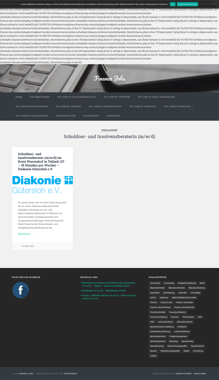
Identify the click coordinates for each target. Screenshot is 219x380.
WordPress (70, 373)
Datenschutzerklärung (187, 4)
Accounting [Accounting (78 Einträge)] (169, 283)
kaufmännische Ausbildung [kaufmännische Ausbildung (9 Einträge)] (162, 327)
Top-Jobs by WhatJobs (177, 106)
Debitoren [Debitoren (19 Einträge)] (164, 298)
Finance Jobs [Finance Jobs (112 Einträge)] (166, 302)
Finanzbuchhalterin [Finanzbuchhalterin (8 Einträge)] (177, 312)
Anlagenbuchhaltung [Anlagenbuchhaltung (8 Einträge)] (187, 283)
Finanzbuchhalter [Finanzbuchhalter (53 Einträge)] (157, 312)
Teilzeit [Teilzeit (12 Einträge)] (186, 351)
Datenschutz (91, 116)
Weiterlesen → (25, 233)
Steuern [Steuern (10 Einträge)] (153, 351)
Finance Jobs (109, 78)
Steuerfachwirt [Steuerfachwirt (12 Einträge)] (197, 346)
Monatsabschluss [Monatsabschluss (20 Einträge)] (158, 336)
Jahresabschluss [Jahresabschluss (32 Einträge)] (165, 322)
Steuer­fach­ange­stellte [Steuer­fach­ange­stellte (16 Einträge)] (170, 351)
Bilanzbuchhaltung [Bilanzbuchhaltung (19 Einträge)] (197, 288)
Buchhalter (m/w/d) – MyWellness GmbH (104, 290)
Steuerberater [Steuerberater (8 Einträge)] (187, 341)
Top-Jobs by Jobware (68, 106)
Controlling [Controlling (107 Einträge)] (195, 293)
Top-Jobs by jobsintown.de (105, 106)
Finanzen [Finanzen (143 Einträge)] (175, 317)
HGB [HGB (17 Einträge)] (200, 317)
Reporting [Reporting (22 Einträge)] (173, 341)
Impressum (113, 116)
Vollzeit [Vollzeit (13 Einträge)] (153, 356)
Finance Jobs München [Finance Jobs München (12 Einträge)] (184, 307)
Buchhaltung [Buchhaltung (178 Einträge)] (169, 293)
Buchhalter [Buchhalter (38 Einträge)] (155, 293)
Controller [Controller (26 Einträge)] (182, 293)
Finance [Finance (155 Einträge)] (153, 302)
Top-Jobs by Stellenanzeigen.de (76, 97)
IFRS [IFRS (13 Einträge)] (152, 322)
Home (19, 97)
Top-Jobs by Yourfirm (117, 97)
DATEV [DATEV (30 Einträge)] (153, 298)
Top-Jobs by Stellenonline (32, 106)
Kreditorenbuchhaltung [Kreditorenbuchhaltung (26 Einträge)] (160, 331)
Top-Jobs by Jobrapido (142, 106)
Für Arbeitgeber (40, 97)
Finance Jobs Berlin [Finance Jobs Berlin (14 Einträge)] (184, 302)
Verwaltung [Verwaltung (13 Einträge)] (198, 351)
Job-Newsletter (66, 116)
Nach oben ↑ (200, 373)
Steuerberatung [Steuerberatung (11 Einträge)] (157, 346)
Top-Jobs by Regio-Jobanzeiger (156, 97)
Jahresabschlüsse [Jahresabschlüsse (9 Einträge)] (184, 322)
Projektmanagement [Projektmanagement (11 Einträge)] (178, 336)
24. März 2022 (27, 246)
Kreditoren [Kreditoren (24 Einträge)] (182, 327)
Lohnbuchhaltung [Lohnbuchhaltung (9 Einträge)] (182, 331)
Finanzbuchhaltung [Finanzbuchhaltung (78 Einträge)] (158, 317)
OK (172, 4)
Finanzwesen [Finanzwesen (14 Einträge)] (188, 317)
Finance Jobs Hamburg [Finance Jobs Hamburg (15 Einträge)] (160, 307)
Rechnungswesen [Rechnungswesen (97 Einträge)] (158, 341)
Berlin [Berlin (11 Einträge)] (202, 283)
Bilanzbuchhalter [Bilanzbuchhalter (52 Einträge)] (157, 288)
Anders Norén (183, 373)
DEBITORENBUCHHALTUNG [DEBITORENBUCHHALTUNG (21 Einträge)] (184, 298)
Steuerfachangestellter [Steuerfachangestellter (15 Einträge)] (177, 346)
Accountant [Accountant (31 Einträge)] (155, 283)
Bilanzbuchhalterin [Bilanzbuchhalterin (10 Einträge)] (177, 288)
